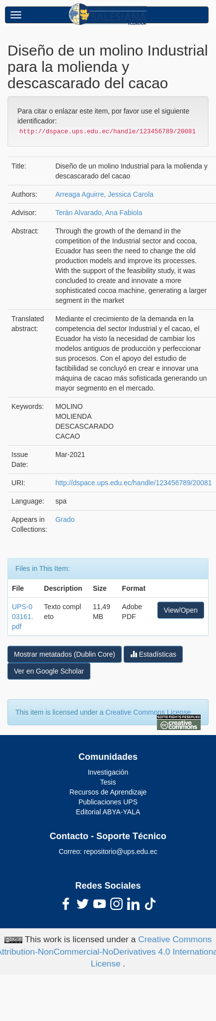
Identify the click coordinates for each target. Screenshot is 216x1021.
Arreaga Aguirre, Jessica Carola (104, 194)
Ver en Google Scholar (49, 671)
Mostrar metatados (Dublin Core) (64, 654)
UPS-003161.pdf (22, 616)
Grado (64, 519)
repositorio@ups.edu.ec (120, 851)
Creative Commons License (148, 712)
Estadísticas (153, 654)
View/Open (181, 610)
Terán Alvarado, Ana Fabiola (98, 213)
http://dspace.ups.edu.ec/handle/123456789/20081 (133, 483)
